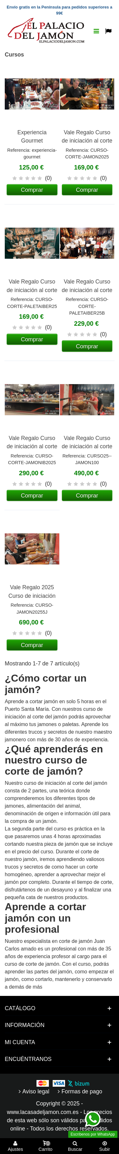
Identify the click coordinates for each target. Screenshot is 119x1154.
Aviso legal (33, 1091)
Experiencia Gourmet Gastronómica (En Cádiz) (32, 145)
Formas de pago (79, 1091)
